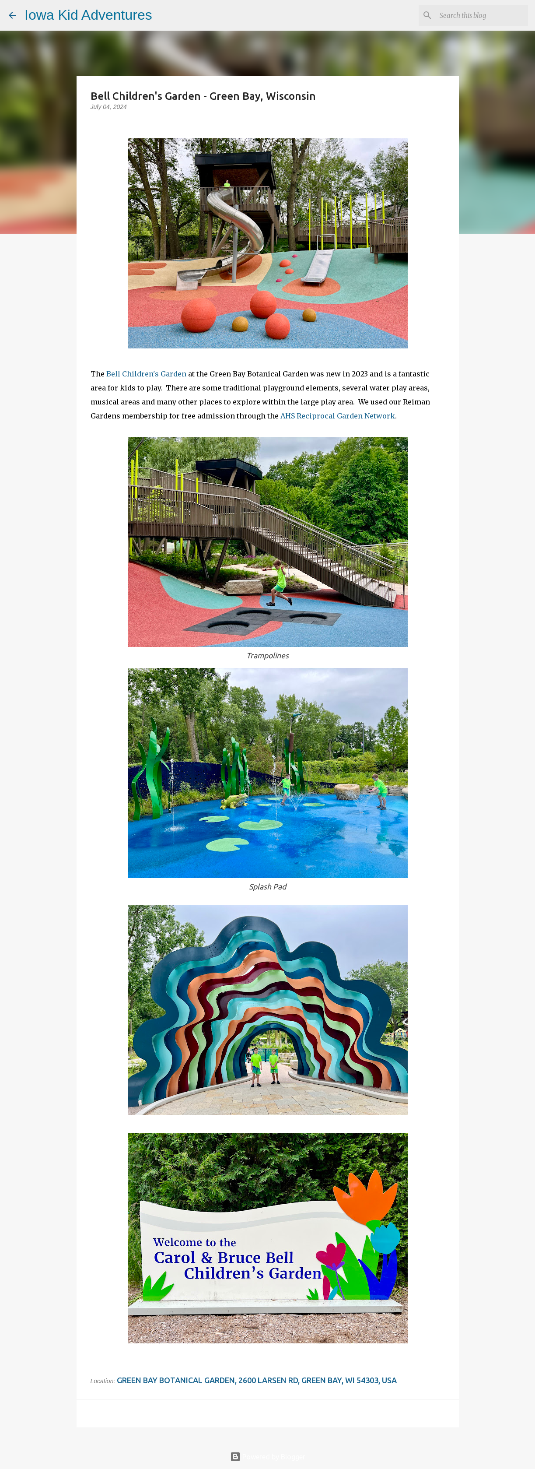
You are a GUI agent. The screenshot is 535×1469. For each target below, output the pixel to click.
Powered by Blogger (267, 1457)
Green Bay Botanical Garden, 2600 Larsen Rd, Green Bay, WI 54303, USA (257, 1380)
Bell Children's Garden (146, 373)
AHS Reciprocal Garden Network (337, 415)
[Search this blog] (482, 15)
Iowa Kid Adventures (88, 15)
